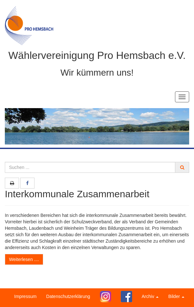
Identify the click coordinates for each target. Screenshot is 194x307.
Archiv (150, 296)
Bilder (176, 296)
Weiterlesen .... (24, 259)
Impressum (25, 296)
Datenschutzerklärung (68, 296)
